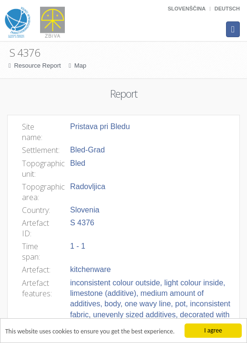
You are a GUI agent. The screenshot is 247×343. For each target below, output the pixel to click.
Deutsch (227, 8)
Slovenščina (187, 8)
